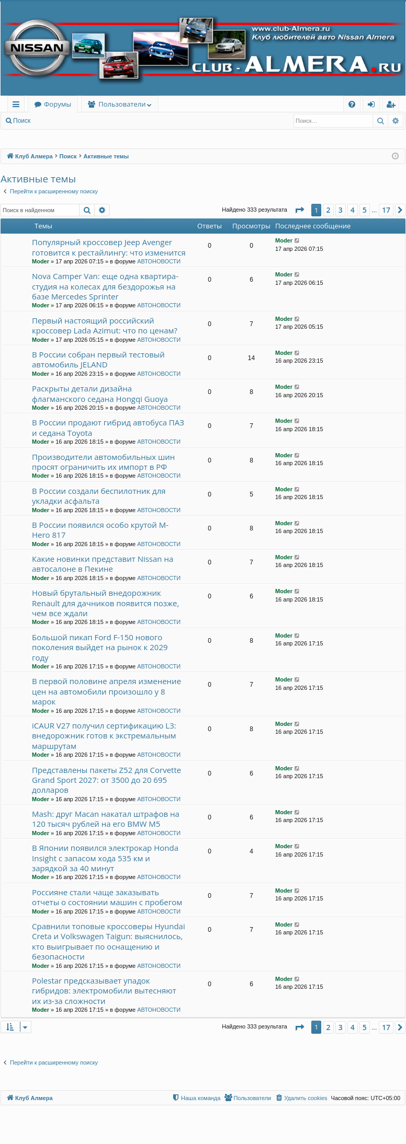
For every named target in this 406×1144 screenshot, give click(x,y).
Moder (40, 261)
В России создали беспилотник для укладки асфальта (99, 496)
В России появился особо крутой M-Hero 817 (100, 529)
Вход (53, 120)
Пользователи (121, 104)
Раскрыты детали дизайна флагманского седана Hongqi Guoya (100, 393)
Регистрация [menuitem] (393, 105)
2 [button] (328, 210)
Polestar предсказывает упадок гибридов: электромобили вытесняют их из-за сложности (104, 990)
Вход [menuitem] (373, 105)
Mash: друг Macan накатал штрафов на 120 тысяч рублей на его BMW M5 (105, 818)
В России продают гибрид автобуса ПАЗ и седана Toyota (108, 427)
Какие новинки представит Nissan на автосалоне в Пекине (102, 563)
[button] (299, 210)
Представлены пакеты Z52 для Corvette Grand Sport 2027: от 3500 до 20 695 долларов (106, 780)
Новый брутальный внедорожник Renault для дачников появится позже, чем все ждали (105, 602)
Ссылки (18, 105)
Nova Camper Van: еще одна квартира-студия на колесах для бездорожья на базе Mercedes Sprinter (105, 286)
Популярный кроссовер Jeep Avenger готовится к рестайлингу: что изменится (109, 247)
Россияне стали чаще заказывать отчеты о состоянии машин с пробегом (107, 897)
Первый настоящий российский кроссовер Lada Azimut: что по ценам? (104, 325)
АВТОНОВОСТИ (159, 261)
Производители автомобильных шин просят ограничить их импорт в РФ (103, 462)
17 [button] (386, 210)
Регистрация (93, 120)
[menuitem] (352, 104)
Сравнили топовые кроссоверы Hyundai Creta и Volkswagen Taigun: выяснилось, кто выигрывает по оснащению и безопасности (108, 941)
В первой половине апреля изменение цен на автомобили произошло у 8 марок (106, 691)
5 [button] (365, 210)
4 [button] (353, 210)
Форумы (57, 104)
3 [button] (341, 210)
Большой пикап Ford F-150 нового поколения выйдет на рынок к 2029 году (100, 647)
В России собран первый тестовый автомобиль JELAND (98, 359)
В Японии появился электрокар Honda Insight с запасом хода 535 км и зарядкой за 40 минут (105, 857)
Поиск (21, 120)
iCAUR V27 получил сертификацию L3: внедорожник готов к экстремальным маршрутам (104, 735)
